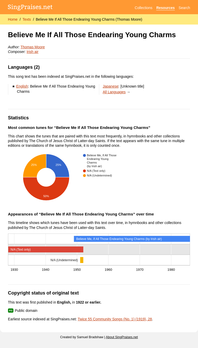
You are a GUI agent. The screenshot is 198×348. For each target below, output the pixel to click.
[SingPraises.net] (30, 8)
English (22, 86)
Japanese (111, 86)
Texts (26, 19)
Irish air (32, 52)
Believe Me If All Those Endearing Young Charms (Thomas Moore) (89, 19)
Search (184, 8)
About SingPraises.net (122, 337)
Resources (165, 8)
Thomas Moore (33, 47)
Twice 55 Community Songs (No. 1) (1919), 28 (115, 319)
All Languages (114, 92)
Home (13, 19)
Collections (143, 8)
